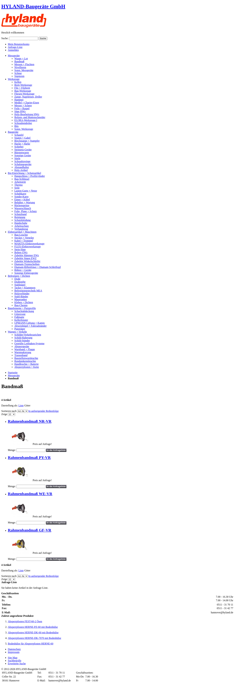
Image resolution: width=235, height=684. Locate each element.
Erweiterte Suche (17, 663)
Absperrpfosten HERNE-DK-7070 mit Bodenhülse (34, 638)
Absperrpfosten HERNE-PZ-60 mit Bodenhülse (33, 627)
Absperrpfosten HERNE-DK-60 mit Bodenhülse (33, 632)
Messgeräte (14, 375)
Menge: (12, 450)
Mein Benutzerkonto (18, 44)
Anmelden (13, 50)
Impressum (13, 652)
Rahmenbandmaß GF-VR (29, 530)
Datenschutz (14, 649)
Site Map (12, 657)
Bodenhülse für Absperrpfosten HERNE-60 (30, 643)
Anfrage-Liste (15, 47)
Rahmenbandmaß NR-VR (29, 421)
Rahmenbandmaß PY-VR (29, 457)
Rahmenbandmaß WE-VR (30, 494)
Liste (21, 405)
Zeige (4, 414)
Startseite (13, 372)
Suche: (4, 38)
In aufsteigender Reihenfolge (43, 411)
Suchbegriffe (14, 660)
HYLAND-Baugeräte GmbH (33, 6)
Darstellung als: (9, 405)
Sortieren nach (8, 411)
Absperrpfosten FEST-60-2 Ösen (25, 621)
